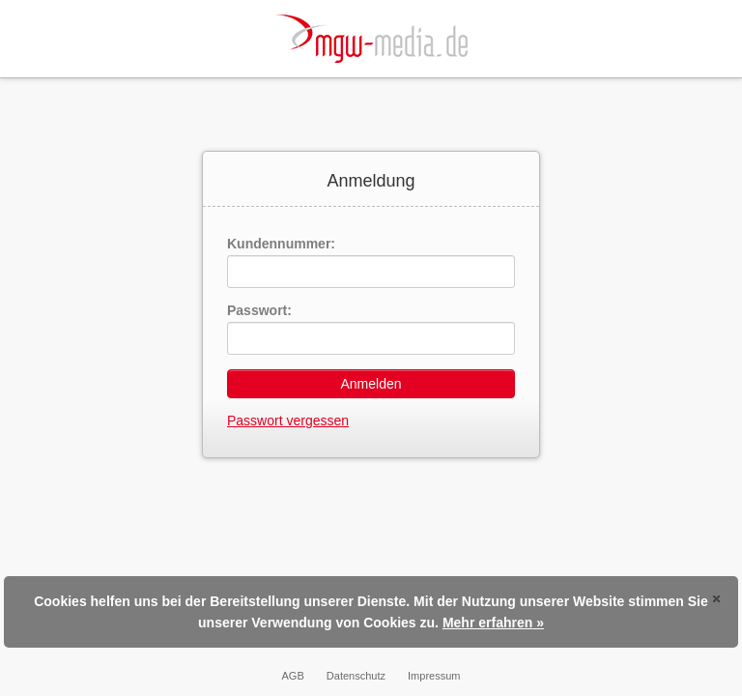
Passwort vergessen (288, 420)
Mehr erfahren (487, 622)
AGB (293, 676)
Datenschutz (356, 676)
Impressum (434, 676)
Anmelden (370, 384)
